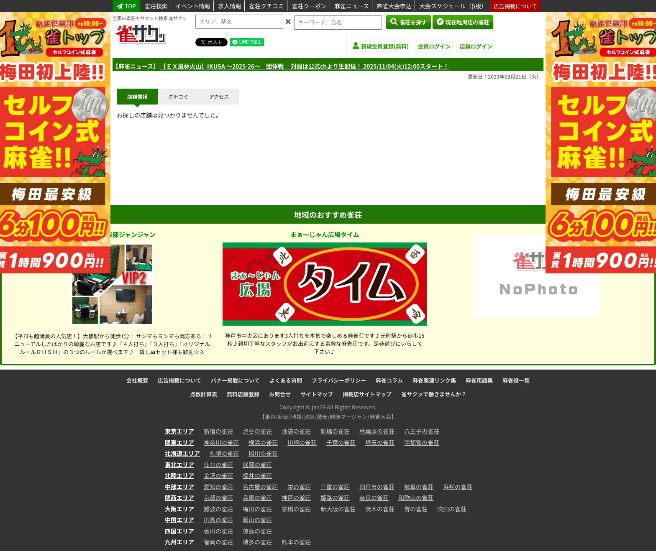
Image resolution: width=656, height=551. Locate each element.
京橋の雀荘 (296, 509)
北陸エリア (179, 475)
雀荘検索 (156, 6)
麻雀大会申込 (394, 6)
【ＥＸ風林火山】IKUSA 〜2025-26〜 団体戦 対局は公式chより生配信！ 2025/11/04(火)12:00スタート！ (304, 66)
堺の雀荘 (416, 509)
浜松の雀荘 (457, 486)
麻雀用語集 (479, 380)
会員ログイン (434, 46)
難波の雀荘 (218, 509)
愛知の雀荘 (218, 486)
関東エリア (179, 442)
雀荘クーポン (309, 6)
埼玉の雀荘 (380, 442)
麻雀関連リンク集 (434, 380)
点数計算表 (203, 394)
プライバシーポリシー (339, 380)
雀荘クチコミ (266, 6)
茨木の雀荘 (380, 509)
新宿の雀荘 (218, 431)
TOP (126, 6)
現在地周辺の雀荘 (463, 22)
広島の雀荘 (218, 519)
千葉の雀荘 (341, 442)
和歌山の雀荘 (415, 497)
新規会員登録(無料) (381, 46)
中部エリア (179, 486)
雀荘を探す (408, 22)
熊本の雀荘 (296, 542)
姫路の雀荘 (335, 497)
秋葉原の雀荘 (377, 431)
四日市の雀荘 (377, 486)
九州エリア (179, 542)
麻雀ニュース (351, 6)
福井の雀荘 (257, 475)
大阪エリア (179, 509)
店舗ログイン (476, 46)
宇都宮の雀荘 (421, 442)
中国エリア (179, 519)
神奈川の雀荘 (221, 442)
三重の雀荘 (335, 486)
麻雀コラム (389, 380)
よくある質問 (285, 380)
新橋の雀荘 (335, 431)
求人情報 (229, 6)
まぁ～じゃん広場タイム (324, 234)
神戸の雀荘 (296, 497)
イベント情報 (192, 6)
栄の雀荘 (299, 486)
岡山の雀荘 (257, 519)
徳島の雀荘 (257, 531)
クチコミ (178, 96)
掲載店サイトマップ (367, 394)
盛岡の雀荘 (257, 464)
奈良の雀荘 (374, 497)
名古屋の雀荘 (260, 486)
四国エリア (179, 531)
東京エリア (179, 431)
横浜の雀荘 (263, 442)
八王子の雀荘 (421, 431)
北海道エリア (182, 453)
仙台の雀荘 (218, 464)
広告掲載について (515, 6)
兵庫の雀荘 (257, 497)
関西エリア (179, 497)
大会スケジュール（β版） (453, 6)
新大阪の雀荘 (338, 509)
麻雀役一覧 (516, 380)
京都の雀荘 (218, 497)
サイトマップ (316, 394)
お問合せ (280, 394)
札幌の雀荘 (224, 453)
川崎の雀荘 (302, 442)
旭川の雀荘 (263, 453)
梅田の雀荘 (257, 509)
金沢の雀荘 (218, 475)
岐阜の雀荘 (418, 486)
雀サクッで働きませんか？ (433, 394)
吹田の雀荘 (451, 509)
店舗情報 (137, 96)
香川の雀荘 (218, 531)
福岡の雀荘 (218, 542)
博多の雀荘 (257, 542)
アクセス (219, 96)
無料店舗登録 (243, 394)
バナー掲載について (235, 380)
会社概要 (137, 380)
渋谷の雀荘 (257, 431)
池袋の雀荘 (296, 431)
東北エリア (179, 464)
